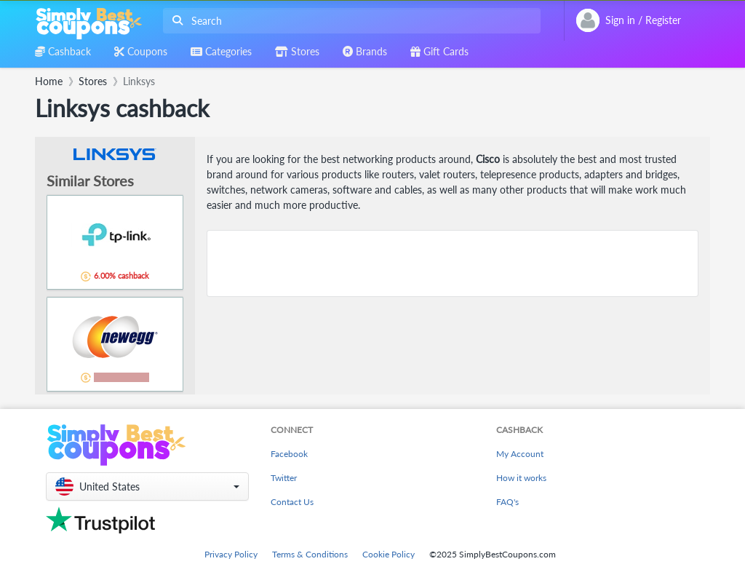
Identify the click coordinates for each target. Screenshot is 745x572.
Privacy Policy (231, 554)
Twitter (284, 477)
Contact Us (292, 501)
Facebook (289, 453)
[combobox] (349, 21)
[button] (147, 486)
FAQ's (507, 501)
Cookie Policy (388, 554)
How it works (521, 477)
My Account (519, 453)
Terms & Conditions (310, 554)
